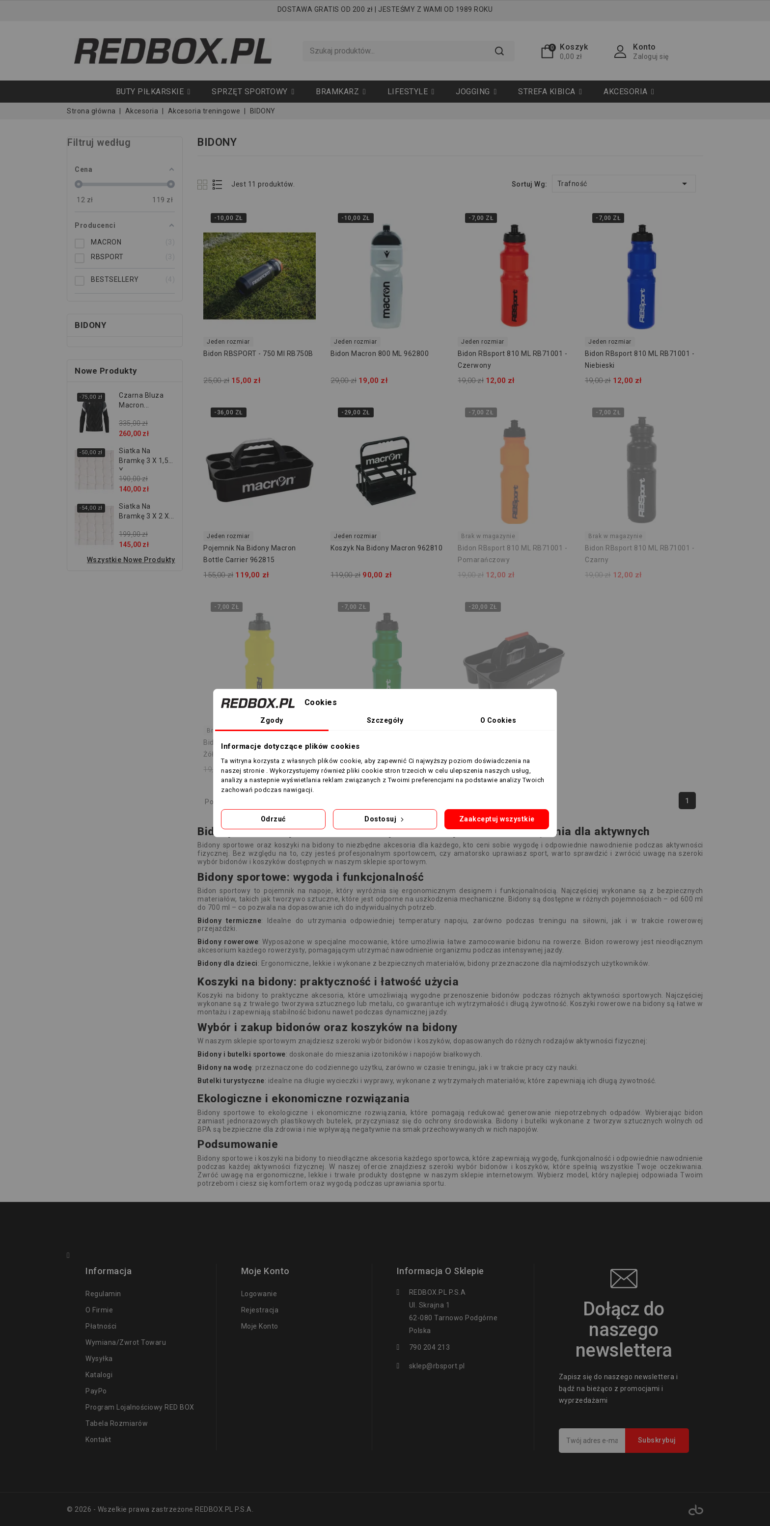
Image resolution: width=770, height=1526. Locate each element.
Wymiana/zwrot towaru (125, 1342)
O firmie (99, 1310)
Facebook (73, 1256)
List (218, 184)
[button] (253, 92)
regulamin (103, 1294)
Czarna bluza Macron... (141, 400)
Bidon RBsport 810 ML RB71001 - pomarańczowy (512, 554)
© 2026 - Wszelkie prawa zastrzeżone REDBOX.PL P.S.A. (160, 1509)
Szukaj (499, 51)
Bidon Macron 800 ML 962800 (379, 353)
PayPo (96, 1391)
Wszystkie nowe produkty (131, 560)
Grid (203, 184)
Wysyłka (99, 1358)
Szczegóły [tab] (385, 720)
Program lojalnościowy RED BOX (139, 1407)
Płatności (101, 1326)
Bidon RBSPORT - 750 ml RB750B (258, 353)
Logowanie (259, 1294)
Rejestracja (260, 1310)
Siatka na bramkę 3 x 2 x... (146, 511)
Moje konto (259, 1326)
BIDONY (90, 325)
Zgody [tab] (271, 720)
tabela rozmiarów (116, 1423)
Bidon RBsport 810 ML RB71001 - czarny (639, 554)
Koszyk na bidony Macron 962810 (386, 548)
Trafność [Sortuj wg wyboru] (623, 184)
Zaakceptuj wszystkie (497, 819)
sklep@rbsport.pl (437, 1366)
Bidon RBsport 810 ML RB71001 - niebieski (639, 359)
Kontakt (98, 1440)
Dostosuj (385, 819)
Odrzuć (273, 819)
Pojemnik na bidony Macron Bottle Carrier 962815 (249, 554)
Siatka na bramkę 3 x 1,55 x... (146, 458)
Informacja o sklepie (440, 1271)
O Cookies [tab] (498, 720)
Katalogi (98, 1375)
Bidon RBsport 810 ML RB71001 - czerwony (512, 359)
